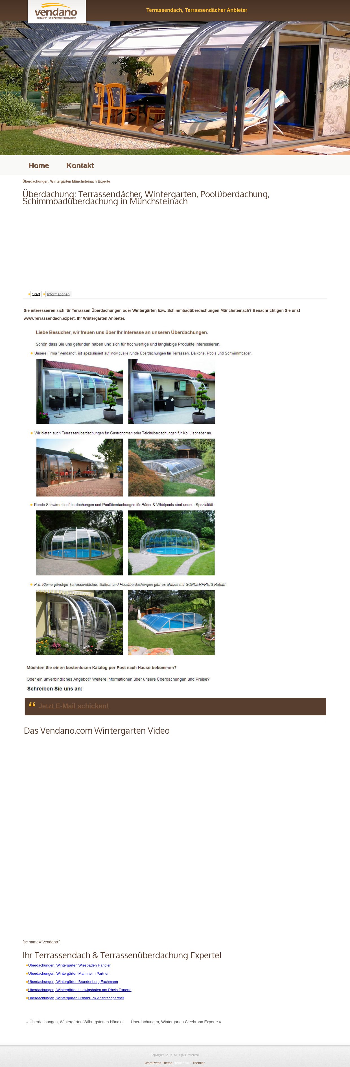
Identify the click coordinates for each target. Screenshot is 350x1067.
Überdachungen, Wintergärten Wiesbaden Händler (69, 965)
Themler (198, 1063)
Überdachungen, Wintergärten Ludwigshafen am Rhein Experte (80, 990)
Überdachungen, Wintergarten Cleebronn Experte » (176, 1022)
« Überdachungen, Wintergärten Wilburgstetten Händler (75, 1022)
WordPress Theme (158, 1063)
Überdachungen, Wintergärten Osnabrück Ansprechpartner (76, 998)
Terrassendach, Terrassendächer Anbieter (196, 10)
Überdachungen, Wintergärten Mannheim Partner (68, 973)
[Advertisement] (175, 246)
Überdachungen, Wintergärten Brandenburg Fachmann (73, 982)
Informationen (58, 294)
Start (36, 294)
